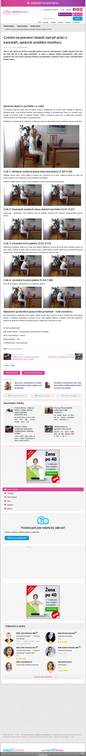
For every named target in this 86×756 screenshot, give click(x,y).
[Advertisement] (43, 562)
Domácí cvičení (12, 490)
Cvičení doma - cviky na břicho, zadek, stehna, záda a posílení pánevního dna (24, 412)
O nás (62, 9)
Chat (39, 22)
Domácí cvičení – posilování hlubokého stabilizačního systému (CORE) (25, 358)
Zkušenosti (76, 22)
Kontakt (68, 9)
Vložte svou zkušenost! (16, 539)
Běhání (9, 509)
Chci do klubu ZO (66, 14)
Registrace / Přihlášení (51, 9)
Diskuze (60, 22)
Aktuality (45, 22)
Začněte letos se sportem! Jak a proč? (61, 357)
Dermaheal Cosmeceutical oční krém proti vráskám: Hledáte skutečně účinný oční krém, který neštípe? (67, 386)
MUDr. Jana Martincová (20, 47)
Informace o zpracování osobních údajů (40, 736)
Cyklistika (10, 494)
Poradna (68, 22)
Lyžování (10, 506)
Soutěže (53, 22)
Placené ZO (78, 14)
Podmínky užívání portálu (61, 736)
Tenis (9, 502)
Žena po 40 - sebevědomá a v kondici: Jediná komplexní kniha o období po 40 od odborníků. (28, 386)
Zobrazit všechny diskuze (33, 373)
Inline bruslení (12, 498)
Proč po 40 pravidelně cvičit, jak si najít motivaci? (63, 411)
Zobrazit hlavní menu (43, 3)
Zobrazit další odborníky (43, 678)
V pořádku (82, 753)
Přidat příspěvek (12, 373)
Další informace (43, 754)
